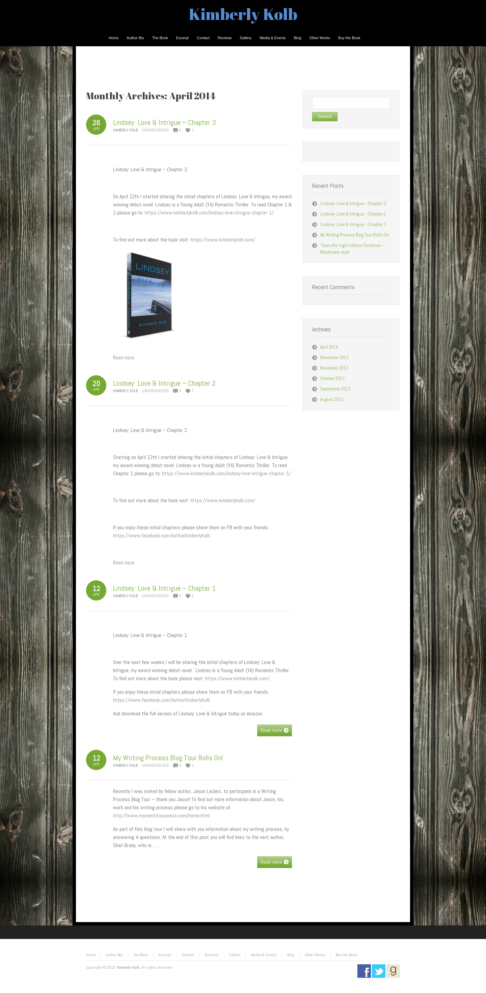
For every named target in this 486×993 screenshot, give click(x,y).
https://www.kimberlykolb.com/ (222, 239)
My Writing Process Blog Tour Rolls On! (168, 757)
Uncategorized (155, 130)
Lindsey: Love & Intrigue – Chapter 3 (164, 122)
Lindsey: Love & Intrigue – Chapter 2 (164, 383)
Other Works (315, 955)
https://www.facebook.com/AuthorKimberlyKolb (161, 535)
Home (91, 955)
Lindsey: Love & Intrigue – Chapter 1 (164, 588)
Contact (188, 955)
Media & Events (264, 955)
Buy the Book (346, 955)
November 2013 (334, 368)
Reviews (212, 955)
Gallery (235, 955)
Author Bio (114, 955)
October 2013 (332, 378)
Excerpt (165, 955)
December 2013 (334, 357)
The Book (140, 955)
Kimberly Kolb (243, 14)
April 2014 (329, 347)
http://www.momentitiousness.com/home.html (161, 815)
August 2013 (331, 399)
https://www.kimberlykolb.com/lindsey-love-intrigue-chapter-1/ (209, 212)
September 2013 (335, 389)
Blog (290, 955)
